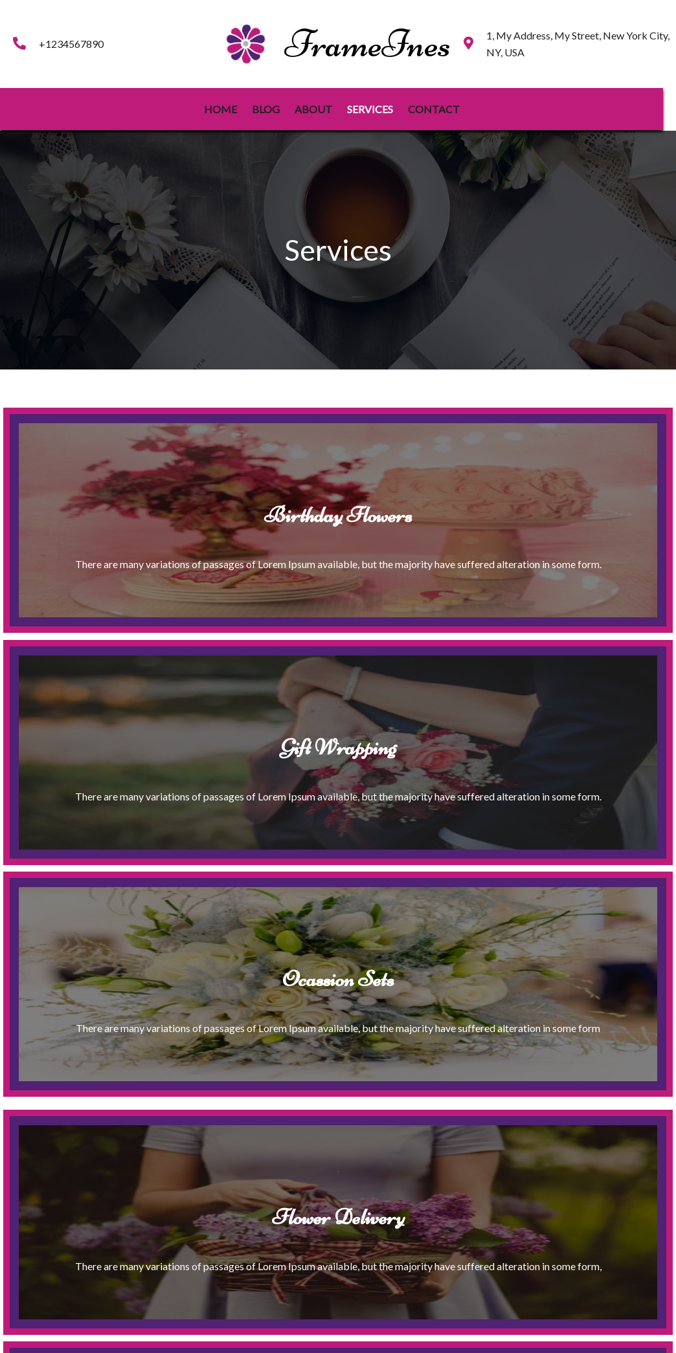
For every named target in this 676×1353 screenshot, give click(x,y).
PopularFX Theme (383, 1334)
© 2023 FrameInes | (298, 1334)
